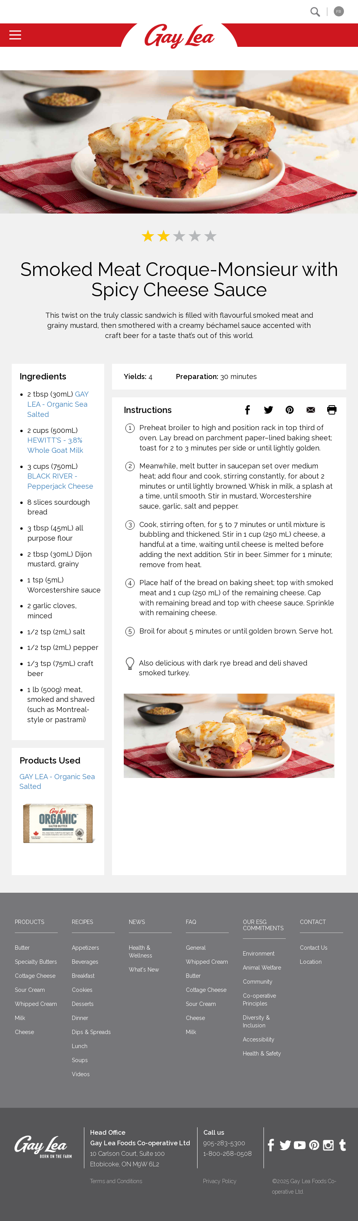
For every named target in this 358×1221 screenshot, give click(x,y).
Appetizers (85, 948)
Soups (80, 1060)
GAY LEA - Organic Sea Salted (57, 404)
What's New (144, 969)
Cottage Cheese (35, 976)
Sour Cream (30, 990)
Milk (20, 1018)
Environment (258, 953)
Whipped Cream (36, 1004)
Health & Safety (262, 1053)
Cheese (24, 1032)
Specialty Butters (36, 962)
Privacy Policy (220, 1181)
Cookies (82, 990)
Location (311, 962)
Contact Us (314, 948)
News (137, 922)
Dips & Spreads (91, 1032)
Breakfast (83, 976)
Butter (22, 948)
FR (338, 11)
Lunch (79, 1046)
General (196, 948)
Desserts (83, 1004)
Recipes (82, 922)
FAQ (191, 922)
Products (29, 922)
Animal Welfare (262, 968)
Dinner (80, 1018)
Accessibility (258, 1039)
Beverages (85, 962)
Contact (313, 922)
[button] (315, 12)
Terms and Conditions (116, 1181)
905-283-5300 (224, 1143)
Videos (81, 1074)
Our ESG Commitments (263, 925)
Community (258, 982)
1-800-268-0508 (227, 1153)
